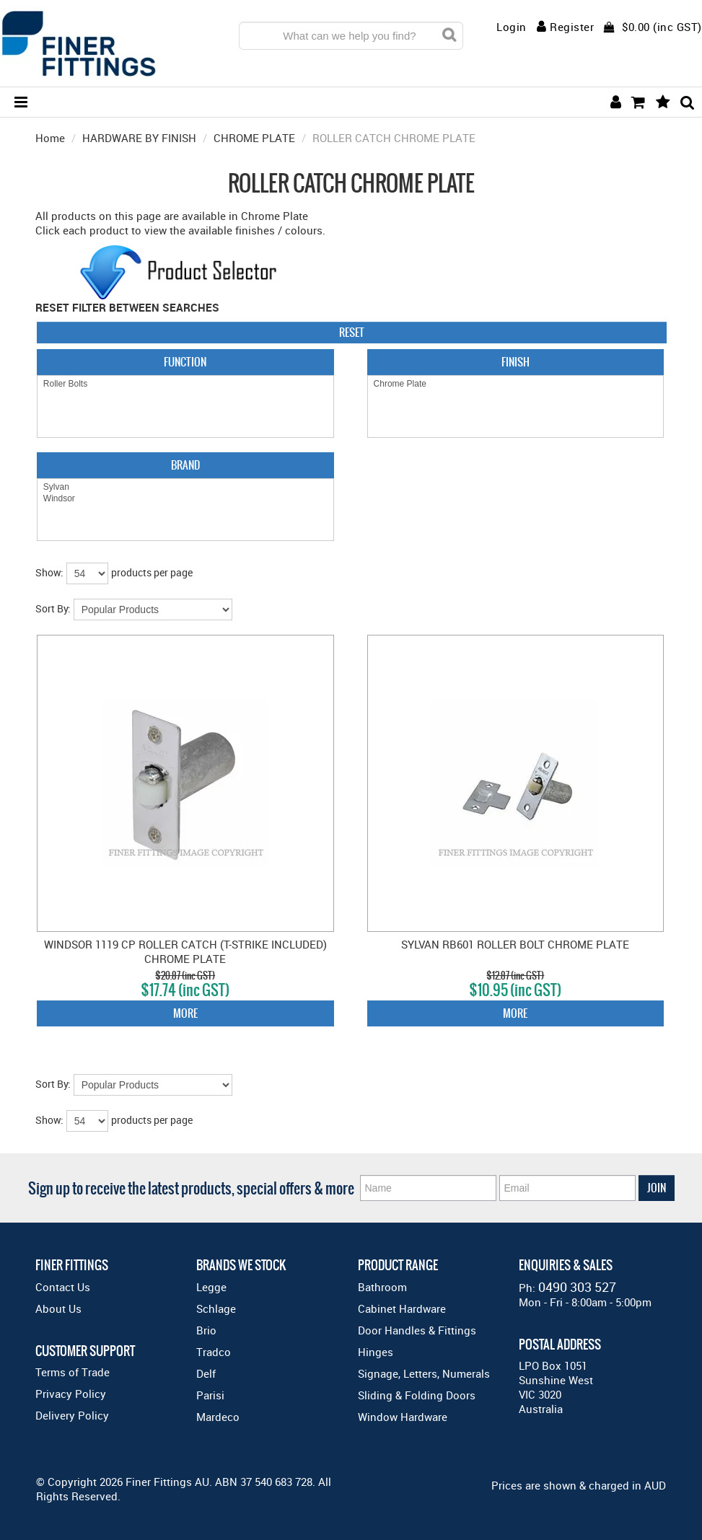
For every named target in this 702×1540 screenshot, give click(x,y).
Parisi (210, 1395)
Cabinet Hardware (402, 1308)
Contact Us (62, 1287)
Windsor (185, 498)
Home (50, 138)
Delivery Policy (72, 1415)
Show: (49, 572)
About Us (58, 1308)
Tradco (213, 1352)
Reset (351, 332)
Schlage (216, 1308)
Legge (211, 1287)
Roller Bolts (185, 384)
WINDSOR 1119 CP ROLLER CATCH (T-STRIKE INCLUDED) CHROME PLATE (185, 951)
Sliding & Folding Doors (416, 1395)
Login (511, 27)
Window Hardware (402, 1416)
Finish (515, 361)
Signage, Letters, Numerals (424, 1373)
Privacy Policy (70, 1393)
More (185, 1013)
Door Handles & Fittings (417, 1330)
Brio (206, 1330)
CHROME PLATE (254, 138)
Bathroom (382, 1287)
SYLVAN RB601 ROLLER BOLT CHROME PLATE (515, 944)
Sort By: (53, 608)
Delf (206, 1373)
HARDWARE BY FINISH (139, 138)
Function (185, 361)
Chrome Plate (515, 384)
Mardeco (218, 1416)
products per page (152, 572)
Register (572, 26)
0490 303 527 (577, 1286)
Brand (185, 465)
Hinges (375, 1352)
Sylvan (185, 487)
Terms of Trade (72, 1372)
